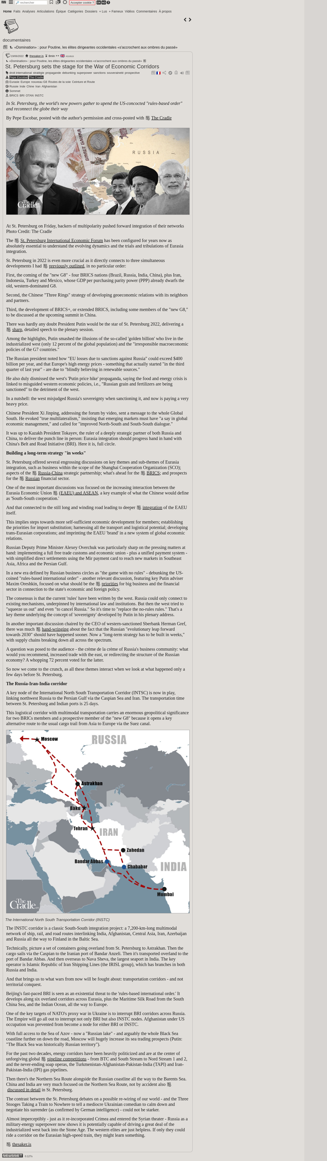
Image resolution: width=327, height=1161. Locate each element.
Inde (22, 86)
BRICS (14, 95)
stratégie (38, 72)
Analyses (28, 11)
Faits (16, 11)
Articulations (45, 11)
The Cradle (36, 77)
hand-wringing (55, 629)
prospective (132, 72)
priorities (110, 583)
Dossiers (91, 11)
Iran (37, 86)
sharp (17, 329)
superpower (84, 72)
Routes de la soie (59, 82)
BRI (22, 95)
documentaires (17, 40)
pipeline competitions (67, 1058)
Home (7, 11)
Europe (25, 82)
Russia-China (50, 472)
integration (152, 507)
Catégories (75, 11)
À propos (165, 11)
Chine (30, 86)
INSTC (39, 95)
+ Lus (103, 11)
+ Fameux (116, 11)
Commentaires (146, 11)
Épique (61, 11)
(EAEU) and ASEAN (78, 492)
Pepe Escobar (19, 77)
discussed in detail (24, 1089)
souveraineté (115, 72)
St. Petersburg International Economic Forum (61, 240)
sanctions (99, 72)
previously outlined (66, 265)
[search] (31, 2)
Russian (32, 478)
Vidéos (130, 11)
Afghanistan (49, 86)
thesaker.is (37, 56)
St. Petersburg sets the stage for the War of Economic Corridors (82, 66)
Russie (14, 86)
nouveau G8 (39, 82)
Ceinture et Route (83, 82)
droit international (21, 72)
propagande (53, 72)
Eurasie (14, 82)
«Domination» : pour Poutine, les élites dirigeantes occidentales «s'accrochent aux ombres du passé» (93, 47)
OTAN (30, 95)
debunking (69, 72)
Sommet (15, 91)
